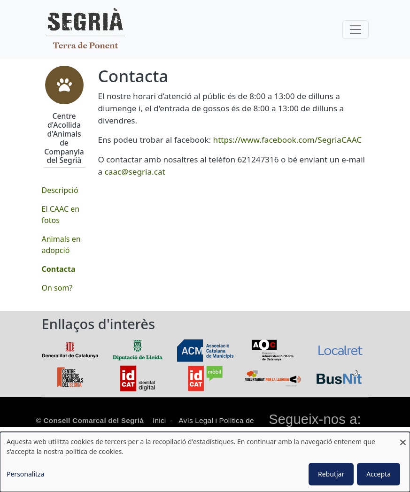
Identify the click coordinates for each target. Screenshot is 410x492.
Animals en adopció (61, 244)
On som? (57, 288)
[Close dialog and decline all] (403, 438)
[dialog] (205, 462)
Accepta (378, 473)
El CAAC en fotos (61, 214)
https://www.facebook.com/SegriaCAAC (287, 139)
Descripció (60, 190)
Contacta (59, 269)
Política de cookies (218, 431)
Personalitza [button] (26, 473)
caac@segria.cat (135, 171)
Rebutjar (331, 473)
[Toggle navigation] (355, 29)
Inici (159, 420)
